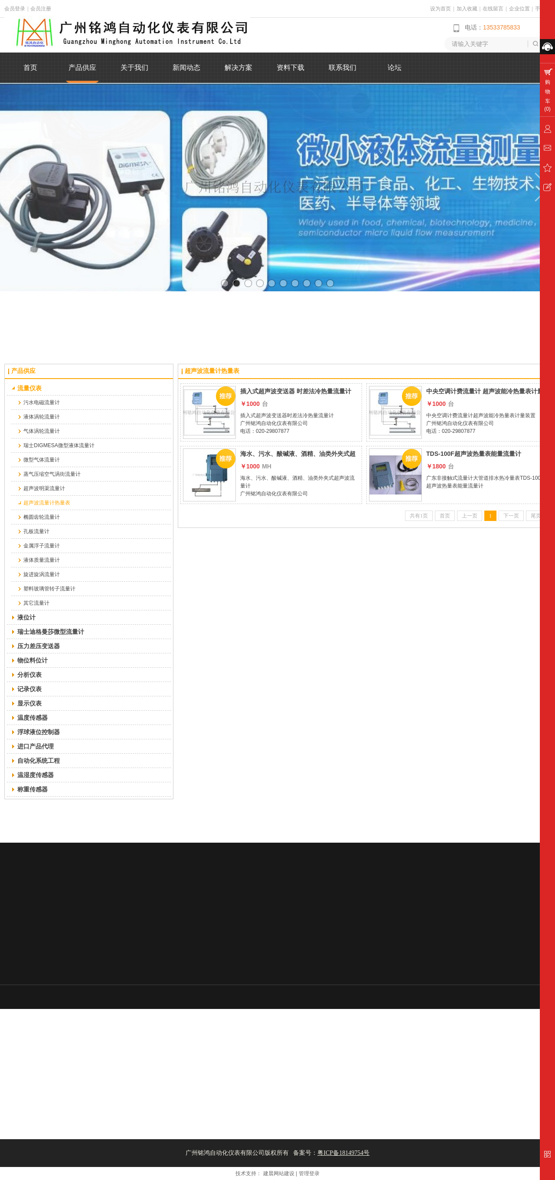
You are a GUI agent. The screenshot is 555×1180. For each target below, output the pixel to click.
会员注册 (40, 9)
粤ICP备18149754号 (343, 1153)
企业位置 (519, 9)
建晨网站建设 (278, 1173)
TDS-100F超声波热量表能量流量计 (473, 453)
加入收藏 (467, 9)
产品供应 (23, 371)
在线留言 (493, 9)
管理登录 (309, 1173)
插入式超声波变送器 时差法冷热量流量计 (295, 391)
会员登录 (14, 9)
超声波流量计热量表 (212, 371)
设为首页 (440, 9)
